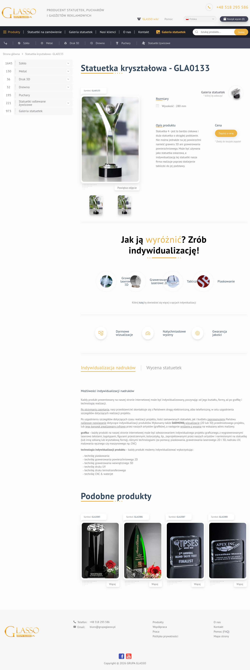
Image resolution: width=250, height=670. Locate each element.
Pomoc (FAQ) (222, 631)
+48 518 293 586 (100, 622)
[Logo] (19, 13)
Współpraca (160, 627)
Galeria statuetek (80, 32)
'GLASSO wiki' (148, 19)
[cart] (234, 19)
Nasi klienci (108, 32)
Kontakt (143, 32)
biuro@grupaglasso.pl (102, 627)
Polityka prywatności (165, 636)
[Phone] (227, 7)
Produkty (14, 32)
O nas (127, 32)
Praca (156, 631)
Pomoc (168, 19)
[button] (68, 63)
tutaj (141, 302)
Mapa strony (221, 636)
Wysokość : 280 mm (174, 106)
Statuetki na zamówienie (44, 32)
